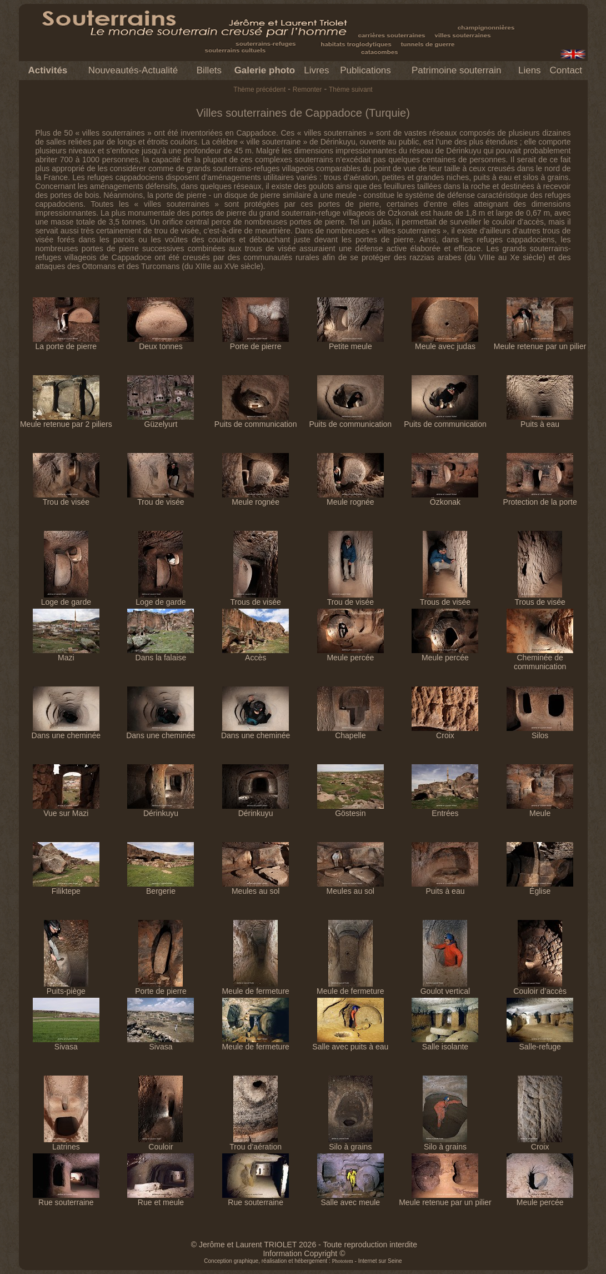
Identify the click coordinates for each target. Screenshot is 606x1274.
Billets (209, 70)
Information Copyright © (304, 1253)
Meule (540, 810)
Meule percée (350, 654)
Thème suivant (351, 89)
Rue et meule (160, 1199)
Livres (316, 70)
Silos (540, 732)
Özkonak (445, 498)
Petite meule (350, 343)
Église (540, 887)
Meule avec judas (445, 343)
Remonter (307, 89)
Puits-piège (66, 987)
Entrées (445, 810)
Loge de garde (66, 598)
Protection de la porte (540, 498)
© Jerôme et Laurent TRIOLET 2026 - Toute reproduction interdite (304, 1244)
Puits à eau (540, 420)
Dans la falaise (160, 654)
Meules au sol (255, 887)
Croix (445, 732)
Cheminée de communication (540, 658)
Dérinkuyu (160, 810)
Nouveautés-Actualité (133, 70)
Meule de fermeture (255, 987)
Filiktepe (66, 887)
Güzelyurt (160, 420)
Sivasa (66, 1043)
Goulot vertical (445, 987)
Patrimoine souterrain (457, 70)
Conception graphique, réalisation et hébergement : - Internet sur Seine (303, 1261)
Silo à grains (350, 1143)
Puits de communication (255, 420)
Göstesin (350, 810)
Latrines (66, 1143)
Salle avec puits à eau (350, 1043)
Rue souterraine (66, 1199)
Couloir (160, 1143)
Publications (365, 70)
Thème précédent (259, 89)
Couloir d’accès (540, 987)
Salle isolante (445, 1043)
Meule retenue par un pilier (540, 343)
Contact (565, 70)
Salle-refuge (540, 1043)
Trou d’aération (255, 1143)
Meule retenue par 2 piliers (66, 420)
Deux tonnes (160, 343)
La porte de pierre (66, 343)
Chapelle (350, 732)
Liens (529, 70)
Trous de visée (255, 598)
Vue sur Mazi (66, 810)
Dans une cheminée (66, 732)
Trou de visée (66, 498)
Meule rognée (255, 498)
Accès (255, 654)
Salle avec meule (350, 1199)
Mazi (66, 654)
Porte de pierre (255, 343)
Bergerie (160, 887)
